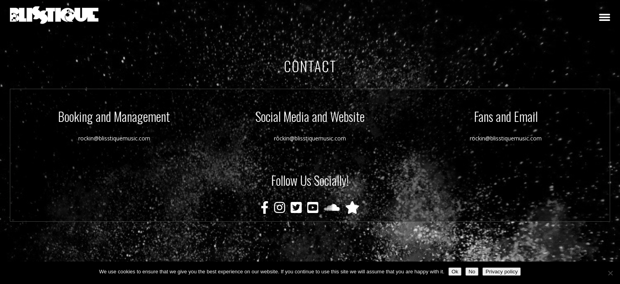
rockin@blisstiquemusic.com (114, 138)
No (472, 272)
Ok (455, 272)
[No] (610, 273)
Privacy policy (502, 272)
